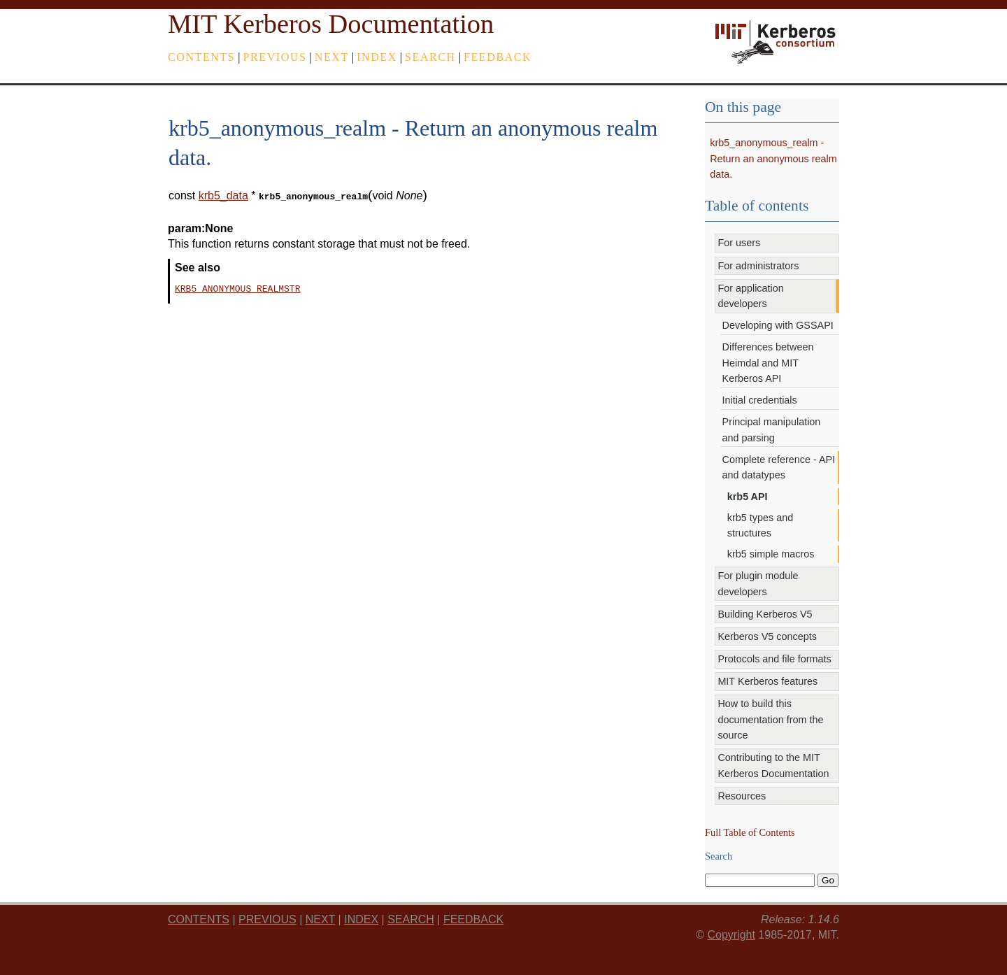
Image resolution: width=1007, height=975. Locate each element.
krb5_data (223, 195)
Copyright (731, 935)
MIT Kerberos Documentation (331, 23)
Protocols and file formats (774, 658)
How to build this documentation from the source (770, 719)
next (332, 57)
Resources (741, 796)
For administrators (758, 265)
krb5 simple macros (771, 554)
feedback (497, 57)
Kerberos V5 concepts (767, 636)
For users (738, 242)
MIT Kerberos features (767, 681)
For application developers (750, 296)
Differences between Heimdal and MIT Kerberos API (768, 362)
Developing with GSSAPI (778, 325)
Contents (201, 57)
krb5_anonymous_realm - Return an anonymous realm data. (773, 158)
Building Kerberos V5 (764, 614)
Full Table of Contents (750, 832)
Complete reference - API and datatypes (779, 467)
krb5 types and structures (760, 525)
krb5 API (747, 496)
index (377, 57)
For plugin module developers (757, 583)
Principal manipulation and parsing (771, 429)
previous (275, 57)
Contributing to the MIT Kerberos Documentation (773, 765)
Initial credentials (759, 400)
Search (430, 57)
